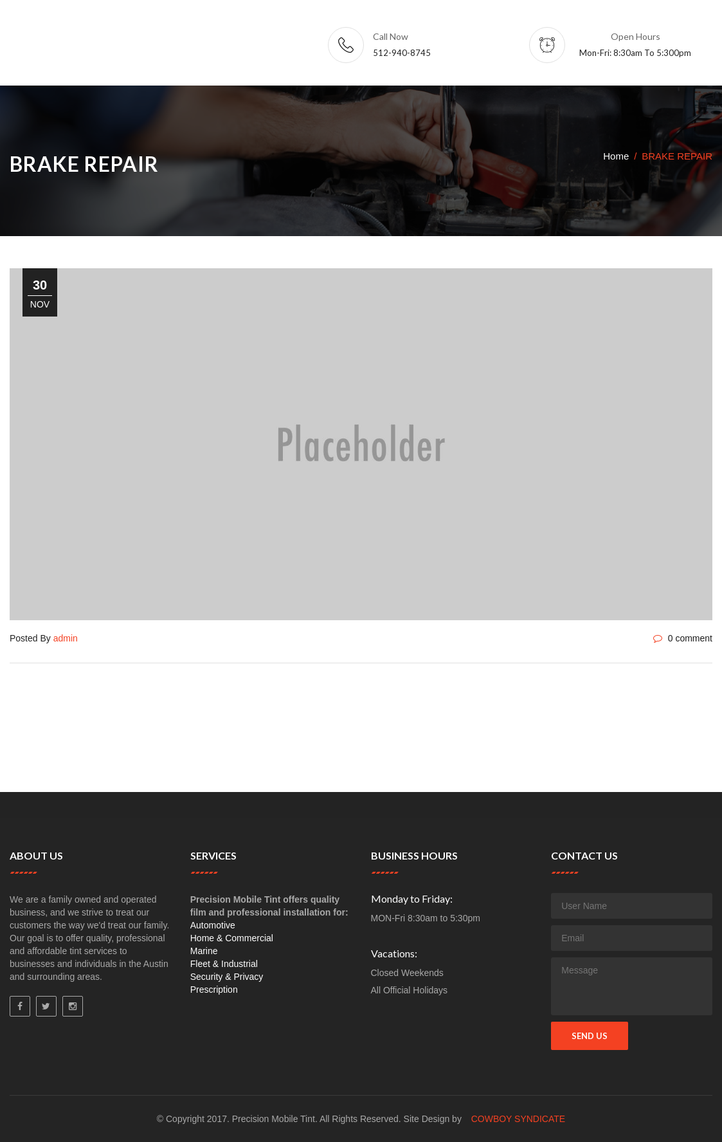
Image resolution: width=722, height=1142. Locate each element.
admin (65, 638)
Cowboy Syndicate (518, 1119)
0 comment (682, 638)
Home (616, 156)
